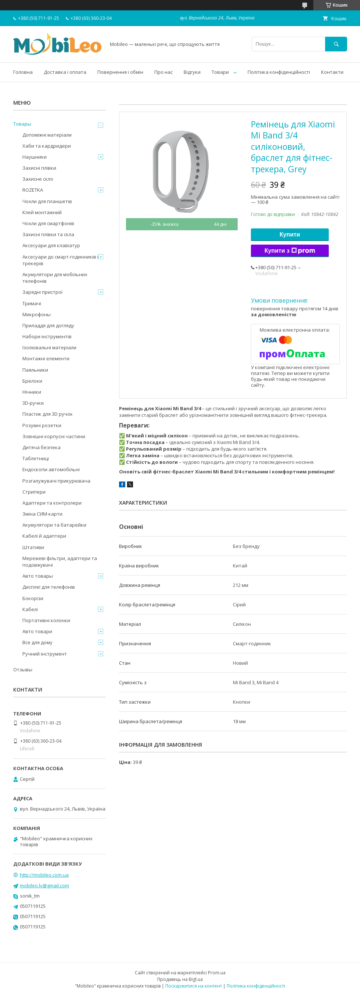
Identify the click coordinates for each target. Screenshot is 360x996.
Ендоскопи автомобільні (51, 469)
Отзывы (22, 669)
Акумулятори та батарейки (54, 525)
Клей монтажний (42, 212)
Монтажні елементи (45, 358)
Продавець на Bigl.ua (180, 979)
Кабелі (30, 609)
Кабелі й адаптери (44, 536)
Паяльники (35, 370)
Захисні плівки (39, 168)
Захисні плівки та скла (48, 234)
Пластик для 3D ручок (47, 414)
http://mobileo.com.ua (44, 875)
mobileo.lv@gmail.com (44, 885)
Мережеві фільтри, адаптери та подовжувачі (59, 561)
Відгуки (192, 72)
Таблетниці (35, 458)
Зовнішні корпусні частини (53, 436)
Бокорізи (32, 598)
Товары (22, 123)
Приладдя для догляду (48, 325)
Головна (23, 72)
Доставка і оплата (65, 72)
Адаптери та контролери (52, 502)
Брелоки (32, 381)
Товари (220, 72)
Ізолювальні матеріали (49, 347)
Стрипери (34, 491)
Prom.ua (217, 973)
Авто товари (37, 631)
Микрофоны (36, 314)
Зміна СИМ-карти (42, 513)
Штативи (33, 547)
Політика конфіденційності (279, 72)
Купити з (289, 251)
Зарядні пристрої (42, 292)
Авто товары (37, 576)
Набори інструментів (47, 336)
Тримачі (31, 303)
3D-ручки (33, 403)
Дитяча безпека (41, 447)
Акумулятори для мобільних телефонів (54, 277)
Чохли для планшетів (47, 201)
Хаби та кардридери (46, 145)
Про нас (163, 72)
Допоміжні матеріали (47, 134)
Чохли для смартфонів (48, 223)
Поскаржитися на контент (193, 986)
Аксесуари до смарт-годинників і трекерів (60, 260)
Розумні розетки (41, 425)
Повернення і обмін (120, 72)
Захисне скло (37, 179)
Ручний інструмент (44, 653)
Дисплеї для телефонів (48, 587)
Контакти (332, 72)
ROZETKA (32, 190)
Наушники (34, 157)
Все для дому (37, 642)
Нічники (31, 392)
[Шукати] (336, 44)
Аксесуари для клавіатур (51, 245)
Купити (290, 234)
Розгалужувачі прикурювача (56, 480)
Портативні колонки (46, 620)
